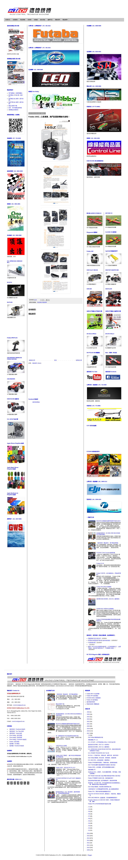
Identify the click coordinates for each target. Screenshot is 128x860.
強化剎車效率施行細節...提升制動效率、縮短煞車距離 (102, 780)
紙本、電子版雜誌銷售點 (15, 107)
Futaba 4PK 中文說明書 (93, 693)
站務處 (36, 19)
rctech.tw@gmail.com (19, 705)
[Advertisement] (55, 381)
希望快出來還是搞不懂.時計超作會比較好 (99, 640)
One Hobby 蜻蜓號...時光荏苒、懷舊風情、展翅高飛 (102, 758)
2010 (88, 847)
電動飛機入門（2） (93, 740)
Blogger (90, 855)
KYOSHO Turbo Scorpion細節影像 (105, 552)
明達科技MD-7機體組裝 (93, 704)
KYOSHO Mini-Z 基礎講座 (94, 698)
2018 (88, 731)
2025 (88, 714)
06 (89, 818)
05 (89, 821)
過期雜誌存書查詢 (13, 109)
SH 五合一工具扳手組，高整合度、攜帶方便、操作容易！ (103, 755)
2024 (88, 716)
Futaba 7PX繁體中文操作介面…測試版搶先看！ (101, 778)
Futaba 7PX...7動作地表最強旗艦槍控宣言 (99, 791)
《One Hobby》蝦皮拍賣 (15, 737)
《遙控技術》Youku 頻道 (15, 733)
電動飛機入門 (91, 769)
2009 (88, 850)
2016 (88, 833)
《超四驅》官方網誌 (14, 743)
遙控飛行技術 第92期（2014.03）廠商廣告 (107, 599)
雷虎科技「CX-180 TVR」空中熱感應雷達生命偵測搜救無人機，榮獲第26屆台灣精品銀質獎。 (104, 783)
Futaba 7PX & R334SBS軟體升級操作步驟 (99, 804)
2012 (88, 843)
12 (89, 735)
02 (89, 828)
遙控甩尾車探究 (91, 702)
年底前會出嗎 (91, 642)
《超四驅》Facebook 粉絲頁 (16, 745)
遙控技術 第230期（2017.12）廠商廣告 (98, 747)
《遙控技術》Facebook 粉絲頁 (17, 729)
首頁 (55, 360)
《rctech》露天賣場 (14, 741)
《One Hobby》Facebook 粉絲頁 (17, 739)
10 (89, 809)
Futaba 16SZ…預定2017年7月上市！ (66, 767)
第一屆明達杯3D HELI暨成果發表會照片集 (67, 736)
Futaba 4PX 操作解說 (92, 695)
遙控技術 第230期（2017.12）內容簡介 (98, 744)
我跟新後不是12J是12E (94, 638)
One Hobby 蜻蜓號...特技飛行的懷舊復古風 (99, 786)
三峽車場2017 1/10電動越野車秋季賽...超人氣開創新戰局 (103, 789)
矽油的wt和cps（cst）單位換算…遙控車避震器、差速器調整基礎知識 (68, 792)
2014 (88, 838)
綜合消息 (42, 19)
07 (89, 816)
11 (89, 806)
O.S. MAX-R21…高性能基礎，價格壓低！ (99, 760)
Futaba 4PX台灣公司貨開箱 (103, 586)
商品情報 (22, 19)
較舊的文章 (79, 360)
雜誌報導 (65, 19)
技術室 (29, 19)
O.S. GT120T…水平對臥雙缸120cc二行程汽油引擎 (101, 742)
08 (89, 814)
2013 (88, 840)
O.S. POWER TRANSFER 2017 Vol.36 (98, 753)
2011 (88, 845)
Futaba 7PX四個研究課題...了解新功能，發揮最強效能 (102, 762)
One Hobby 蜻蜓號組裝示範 (95, 737)
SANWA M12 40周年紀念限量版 (105, 608)
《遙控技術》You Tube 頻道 (16, 731)
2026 (88, 712)
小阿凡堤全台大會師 (61, 745)
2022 (88, 721)
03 (89, 825)
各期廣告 (15, 19)
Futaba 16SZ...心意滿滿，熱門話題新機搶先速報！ (101, 767)
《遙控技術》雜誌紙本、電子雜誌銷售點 (107, 543)
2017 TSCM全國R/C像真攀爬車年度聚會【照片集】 (102, 765)
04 (89, 823)
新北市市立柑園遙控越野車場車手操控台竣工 (108, 521)
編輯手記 (50, 19)
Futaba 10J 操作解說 (92, 700)
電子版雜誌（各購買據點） (16, 93)
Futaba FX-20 (100, 563)
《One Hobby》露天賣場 (15, 735)
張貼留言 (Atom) (36, 363)
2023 (88, 719)
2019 (88, 728)
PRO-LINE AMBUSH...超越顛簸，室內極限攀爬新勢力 (102, 797)
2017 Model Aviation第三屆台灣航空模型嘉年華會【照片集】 (104, 776)
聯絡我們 (57, 19)
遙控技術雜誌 (36, 402)
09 (89, 811)
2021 (88, 724)
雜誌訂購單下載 (13, 105)
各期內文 (7, 19)
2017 (88, 733)
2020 (88, 726)
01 (89, 830)
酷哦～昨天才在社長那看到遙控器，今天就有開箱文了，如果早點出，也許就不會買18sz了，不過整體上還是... (104, 647)
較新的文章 (32, 360)
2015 (88, 835)
